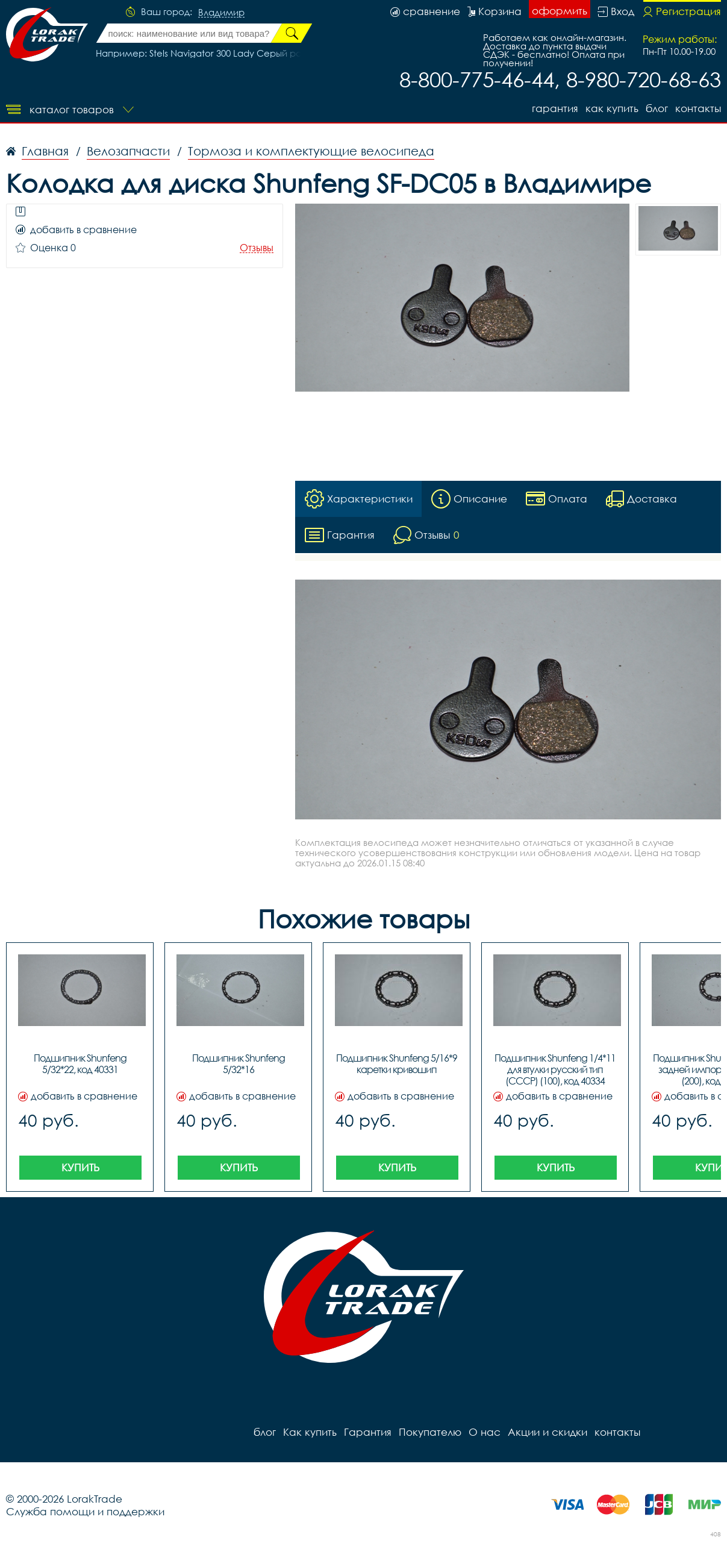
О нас (485, 1432)
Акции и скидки (547, 1432)
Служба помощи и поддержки (85, 1511)
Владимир (221, 12)
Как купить (611, 108)
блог (657, 108)
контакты (698, 108)
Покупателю (430, 1432)
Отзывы (256, 248)
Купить (80, 1167)
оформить (559, 10)
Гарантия (555, 108)
